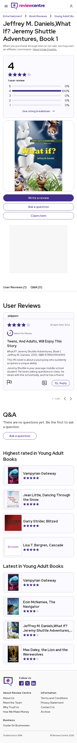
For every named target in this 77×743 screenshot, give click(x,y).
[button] (9, 383)
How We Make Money (16, 711)
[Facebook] (21, 683)
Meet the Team (12, 702)
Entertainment (12, 16)
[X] (27, 683)
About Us (8, 698)
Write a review (38, 198)
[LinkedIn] (33, 683)
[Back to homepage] (28, 6)
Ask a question (38, 207)
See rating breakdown (38, 111)
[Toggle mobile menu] (6, 6)
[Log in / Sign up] (71, 6)
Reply (61, 383)
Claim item (38, 216)
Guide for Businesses (16, 725)
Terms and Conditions (54, 698)
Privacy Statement (52, 702)
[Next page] (71, 398)
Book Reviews (38, 16)
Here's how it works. (45, 49)
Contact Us (48, 707)
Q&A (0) (36, 287)
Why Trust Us (11, 707)
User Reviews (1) (15, 287)
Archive (45, 711)
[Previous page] (65, 398)
